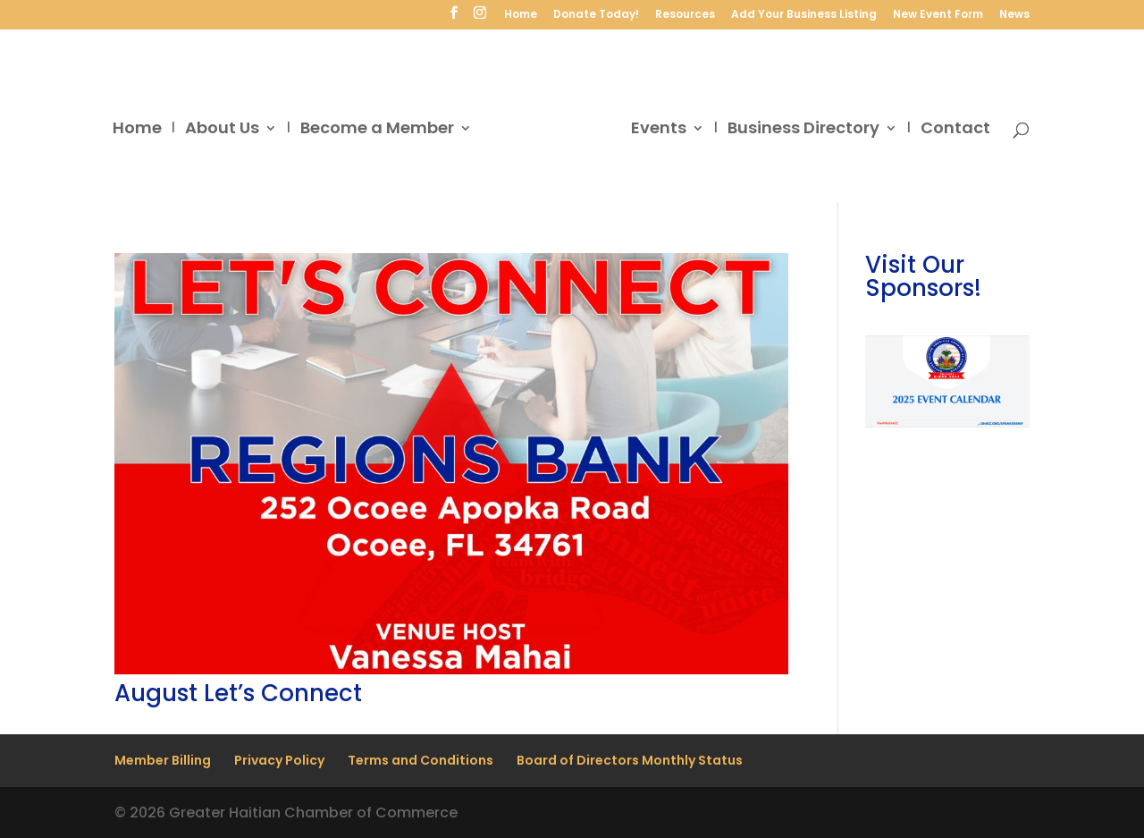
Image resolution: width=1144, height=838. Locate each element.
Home (520, 15)
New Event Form (938, 15)
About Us (222, 130)
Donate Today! (596, 15)
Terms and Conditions (420, 760)
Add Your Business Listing (804, 15)
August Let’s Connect (238, 693)
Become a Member (377, 130)
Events (658, 130)
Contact (955, 130)
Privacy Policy (279, 760)
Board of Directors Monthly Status (630, 760)
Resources (685, 15)
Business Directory (803, 130)
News (1014, 15)
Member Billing (162, 760)
